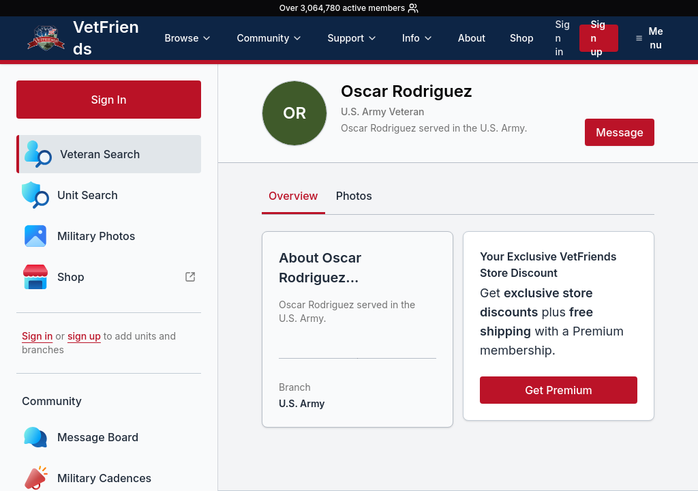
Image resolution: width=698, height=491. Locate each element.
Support (352, 38)
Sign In (108, 99)
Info (418, 38)
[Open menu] (649, 38)
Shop (522, 38)
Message (619, 132)
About (471, 38)
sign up (84, 336)
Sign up (597, 38)
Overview (293, 196)
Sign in (563, 37)
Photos (354, 196)
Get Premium (558, 390)
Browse (188, 38)
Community (270, 38)
